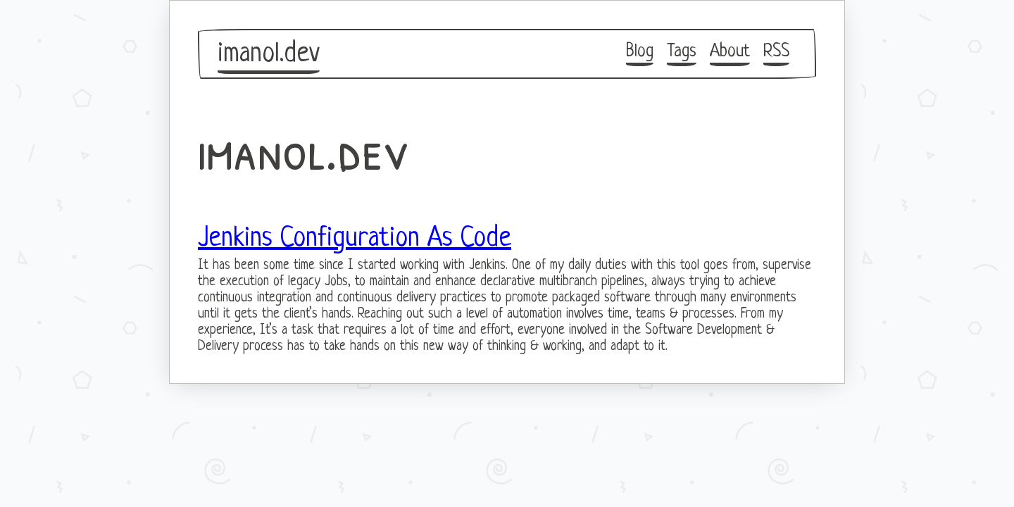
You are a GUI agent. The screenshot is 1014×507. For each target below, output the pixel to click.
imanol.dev (269, 54)
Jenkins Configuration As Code (354, 239)
